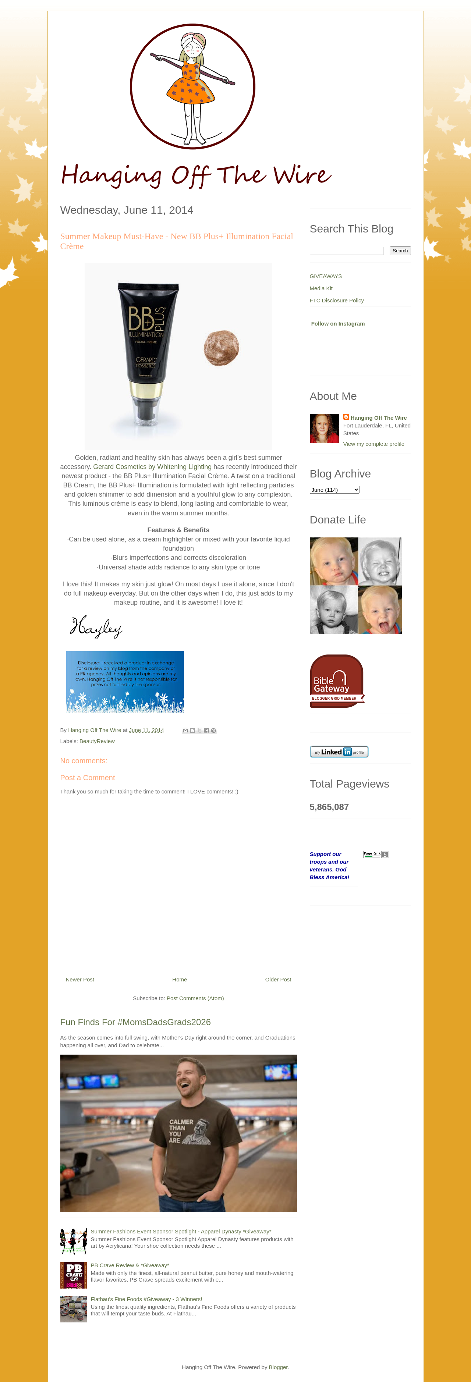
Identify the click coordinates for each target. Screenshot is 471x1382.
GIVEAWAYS (326, 276)
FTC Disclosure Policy (337, 300)
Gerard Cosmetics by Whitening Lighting (152, 466)
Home (179, 979)
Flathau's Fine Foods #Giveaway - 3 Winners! (146, 1299)
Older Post (278, 979)
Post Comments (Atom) (195, 998)
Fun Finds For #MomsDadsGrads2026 (135, 1022)
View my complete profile (373, 444)
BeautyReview (97, 741)
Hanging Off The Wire (379, 418)
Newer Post (80, 979)
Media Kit (321, 288)
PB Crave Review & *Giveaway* (130, 1265)
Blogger (278, 1367)
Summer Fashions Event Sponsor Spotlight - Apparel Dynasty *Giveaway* (181, 1231)
